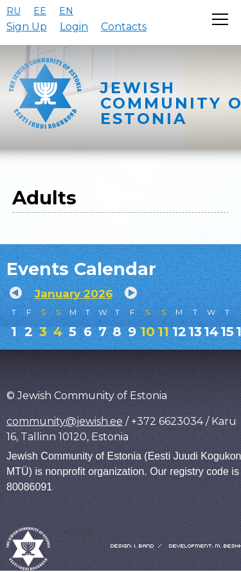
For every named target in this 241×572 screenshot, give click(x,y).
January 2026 (73, 293)
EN (66, 11)
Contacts (124, 27)
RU (13, 11)
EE (39, 11)
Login (74, 27)
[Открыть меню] (220, 19)
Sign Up (26, 27)
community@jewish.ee (64, 421)
